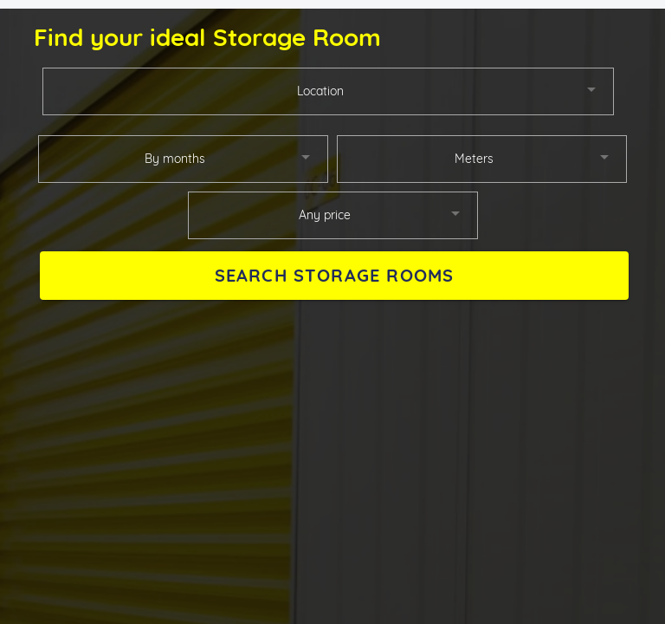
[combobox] (328, 91)
